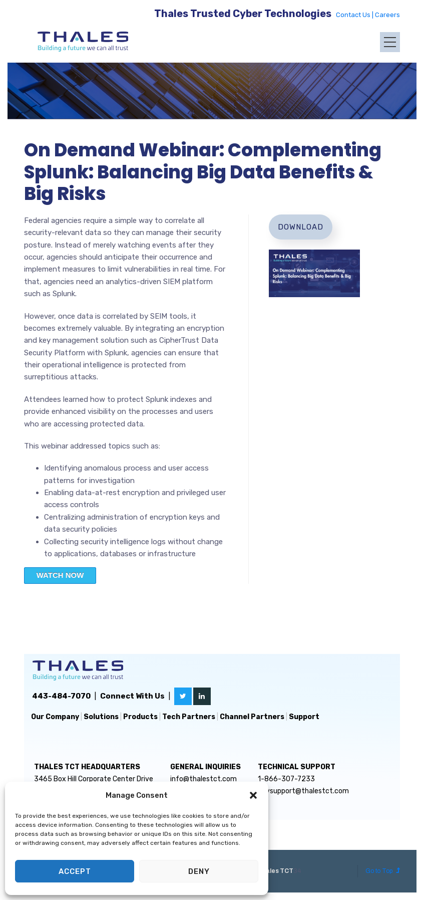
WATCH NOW (60, 575)
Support (304, 717)
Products (140, 717)
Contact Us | (355, 15)
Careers (387, 15)
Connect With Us (132, 696)
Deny (199, 871)
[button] (253, 795)
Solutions (101, 717)
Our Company (55, 717)
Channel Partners (252, 717)
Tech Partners (188, 717)
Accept (75, 871)
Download (300, 227)
